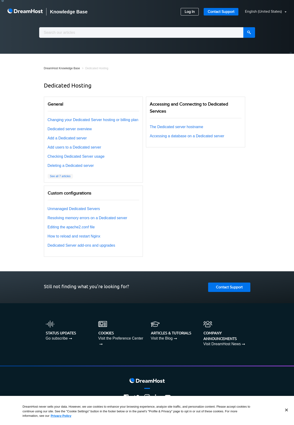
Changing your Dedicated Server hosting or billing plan (93, 120)
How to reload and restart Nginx (74, 236)
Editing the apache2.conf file (71, 227)
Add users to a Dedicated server (74, 147)
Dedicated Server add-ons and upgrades (81, 245)
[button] (262, 12)
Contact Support (221, 12)
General (55, 104)
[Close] (286, 410)
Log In (190, 12)
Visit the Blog (162, 338)
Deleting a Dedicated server (71, 166)
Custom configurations (69, 193)
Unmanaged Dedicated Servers (74, 209)
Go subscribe (57, 338)
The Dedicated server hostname (176, 127)
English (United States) (264, 11)
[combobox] (147, 32)
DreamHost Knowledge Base (62, 68)
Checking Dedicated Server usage (76, 156)
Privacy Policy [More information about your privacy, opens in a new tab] (61, 415)
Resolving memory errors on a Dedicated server (87, 218)
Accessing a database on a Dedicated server (187, 136)
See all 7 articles (60, 176)
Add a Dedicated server (67, 138)
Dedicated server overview (70, 129)
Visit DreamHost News (222, 344)
